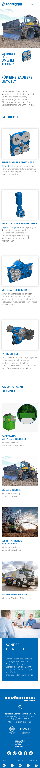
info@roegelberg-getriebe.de (20, 722)
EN (32, 4)
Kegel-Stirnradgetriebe (11, 227)
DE (29, 4)
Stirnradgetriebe (9, 166)
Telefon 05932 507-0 (20, 719)
